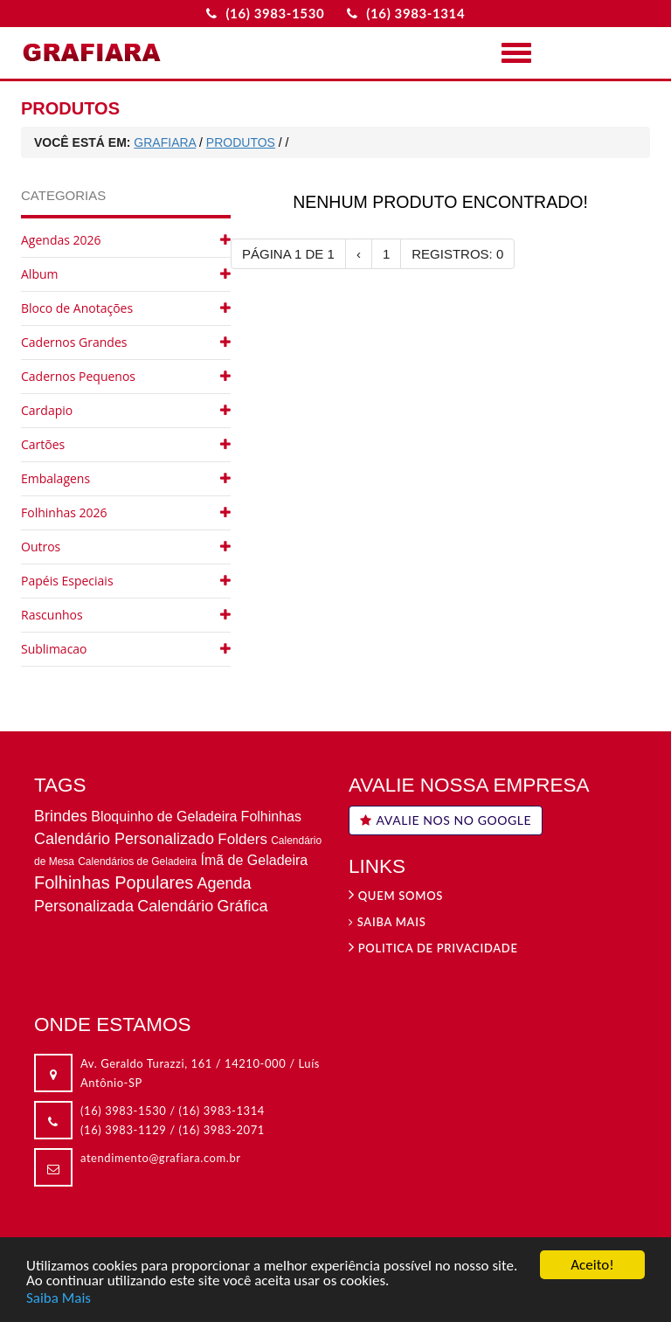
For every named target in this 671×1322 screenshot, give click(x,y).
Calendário (175, 906)
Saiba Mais (58, 1298)
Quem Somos (396, 896)
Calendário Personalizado (124, 839)
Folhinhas (271, 816)
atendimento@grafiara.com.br (160, 1158)
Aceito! (592, 1265)
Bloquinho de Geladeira (164, 816)
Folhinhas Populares (113, 882)
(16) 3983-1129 (123, 1130)
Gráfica (242, 906)
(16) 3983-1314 (222, 1111)
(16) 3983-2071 (222, 1130)
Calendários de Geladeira (137, 861)
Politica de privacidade (433, 948)
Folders (242, 839)
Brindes (60, 816)
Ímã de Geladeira (254, 860)
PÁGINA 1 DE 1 (288, 253)
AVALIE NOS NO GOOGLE (445, 820)
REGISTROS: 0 (457, 253)
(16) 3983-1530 (123, 1111)
